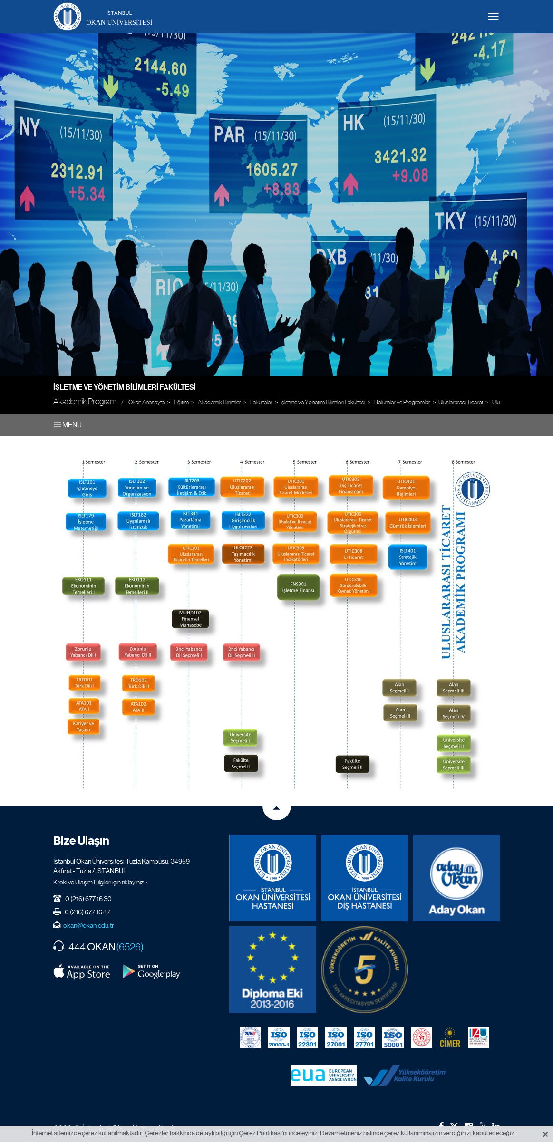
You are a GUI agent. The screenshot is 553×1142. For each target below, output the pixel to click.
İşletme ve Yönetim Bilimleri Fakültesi (124, 387)
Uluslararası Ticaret (460, 402)
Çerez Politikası (260, 1133)
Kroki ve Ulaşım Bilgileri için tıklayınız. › (100, 882)
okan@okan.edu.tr (88, 925)
